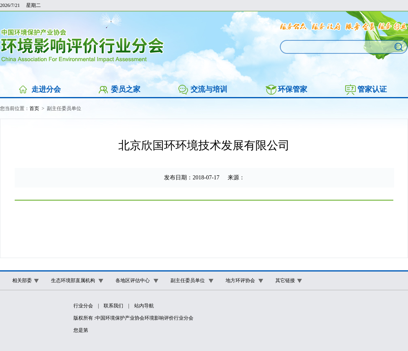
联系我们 (113, 306)
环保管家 (292, 89)
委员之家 (125, 89)
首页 (34, 108)
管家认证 (372, 89)
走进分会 (46, 89)
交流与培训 (209, 89)
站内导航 (144, 306)
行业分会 (83, 306)
